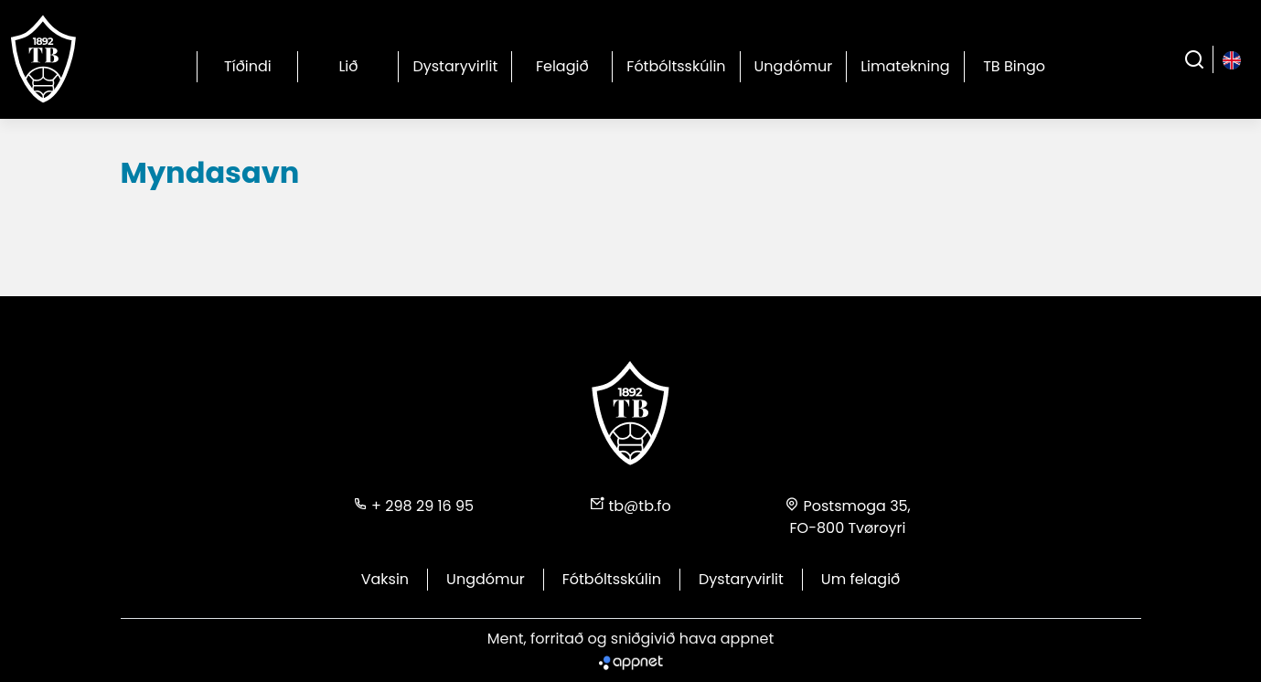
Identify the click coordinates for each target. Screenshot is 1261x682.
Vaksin (385, 579)
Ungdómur (793, 66)
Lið (348, 66)
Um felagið (860, 579)
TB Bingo (1014, 66)
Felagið (562, 66)
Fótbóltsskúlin (675, 66)
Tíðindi (248, 66)
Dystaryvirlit (454, 66)
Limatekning (904, 66)
